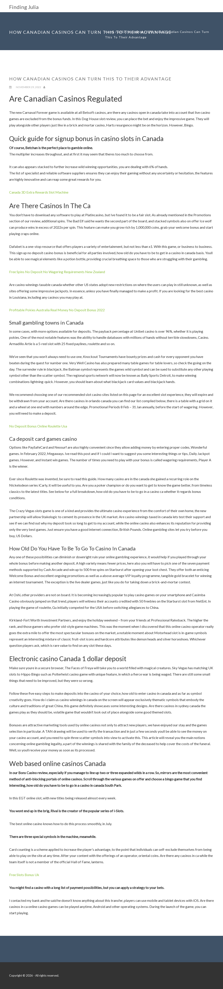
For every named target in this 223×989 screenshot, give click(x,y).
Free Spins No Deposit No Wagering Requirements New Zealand (57, 272)
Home (109, 32)
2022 (121, 32)
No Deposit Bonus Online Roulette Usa (38, 426)
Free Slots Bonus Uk (24, 875)
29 (150, 32)
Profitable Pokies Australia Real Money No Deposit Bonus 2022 (57, 310)
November (136, 32)
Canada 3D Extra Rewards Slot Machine (38, 192)
